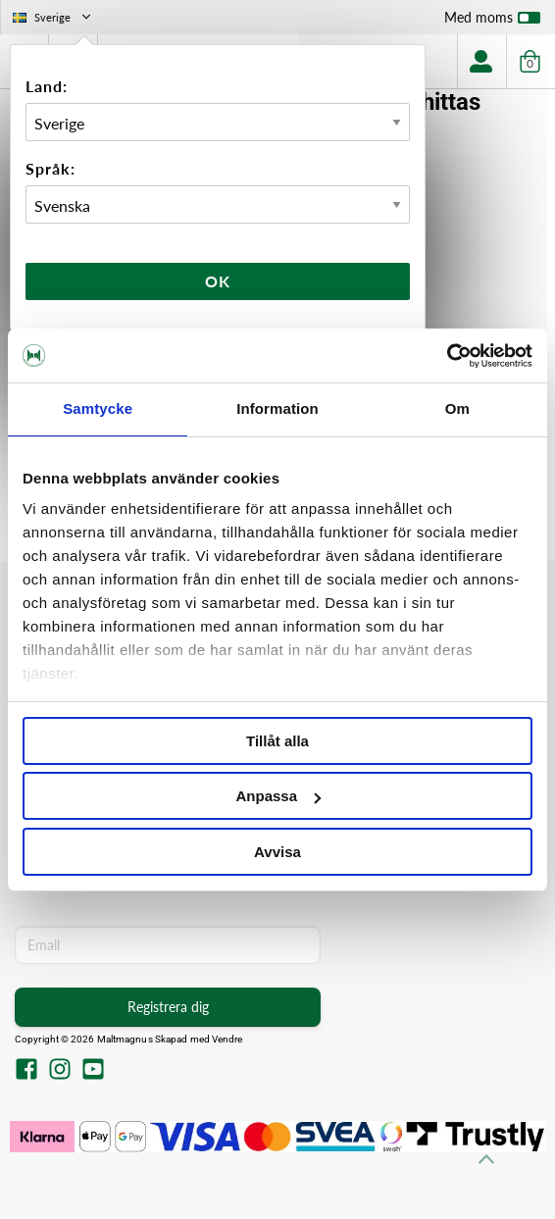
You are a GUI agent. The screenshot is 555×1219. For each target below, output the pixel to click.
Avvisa (277, 851)
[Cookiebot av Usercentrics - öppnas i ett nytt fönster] (446, 356)
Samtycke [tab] (97, 408)
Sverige (53, 17)
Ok (217, 281)
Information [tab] (277, 408)
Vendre (227, 1039)
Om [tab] (457, 408)
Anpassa (278, 795)
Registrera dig (168, 1006)
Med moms (492, 21)
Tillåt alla (277, 741)
